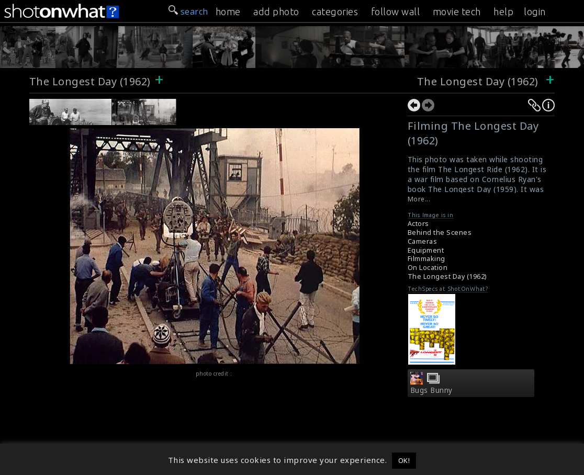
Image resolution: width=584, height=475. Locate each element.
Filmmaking (426, 258)
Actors (418, 223)
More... (419, 199)
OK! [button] (404, 460)
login (535, 11)
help (503, 11)
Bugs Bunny (431, 390)
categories (335, 11)
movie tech (457, 11)
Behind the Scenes (440, 232)
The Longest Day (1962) (90, 81)
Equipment (426, 250)
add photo (276, 11)
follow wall (395, 11)
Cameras (422, 241)
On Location (428, 267)
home (228, 11)
